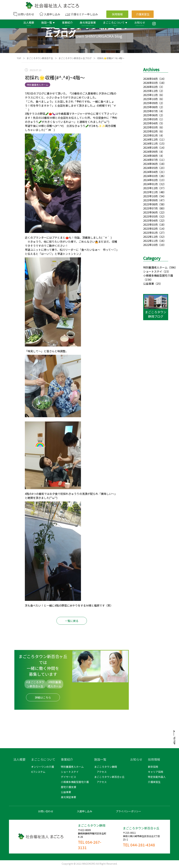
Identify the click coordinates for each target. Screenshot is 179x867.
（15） (166, 271)
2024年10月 (150, 147)
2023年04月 (150, 220)
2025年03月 (150, 127)
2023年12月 (150, 188)
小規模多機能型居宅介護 (158, 275)
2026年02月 (150, 87)
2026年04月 (150, 79)
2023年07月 (150, 208)
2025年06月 (150, 115)
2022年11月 (150, 241)
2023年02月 (150, 228)
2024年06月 (150, 164)
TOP (19, 58)
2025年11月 (150, 95)
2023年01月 (150, 233)
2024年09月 (150, 152)
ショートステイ (152, 271)
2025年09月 (150, 103)
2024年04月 (150, 172)
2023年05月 (150, 216)
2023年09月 (150, 200)
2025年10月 (150, 99)
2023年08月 (150, 204)
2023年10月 (150, 196)
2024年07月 (150, 160)
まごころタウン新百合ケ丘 (40, 58)
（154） (148, 279)
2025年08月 (150, 107)
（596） (172, 267)
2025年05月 (150, 119)
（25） (158, 284)
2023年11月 (150, 192)
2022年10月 (150, 245)
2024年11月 (150, 143)
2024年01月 (150, 184)
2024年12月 (150, 139)
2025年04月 (150, 123)
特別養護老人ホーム (155, 267)
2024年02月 (150, 180)
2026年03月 (150, 83)
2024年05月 (150, 168)
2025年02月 (150, 131)
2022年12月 (150, 237)
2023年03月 (150, 224)
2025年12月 (150, 91)
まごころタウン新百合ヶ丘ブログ (75, 58)
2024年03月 (150, 176)
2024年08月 (150, 156)
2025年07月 (150, 111)
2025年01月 (150, 135)
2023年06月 (150, 212)
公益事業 (148, 284)
